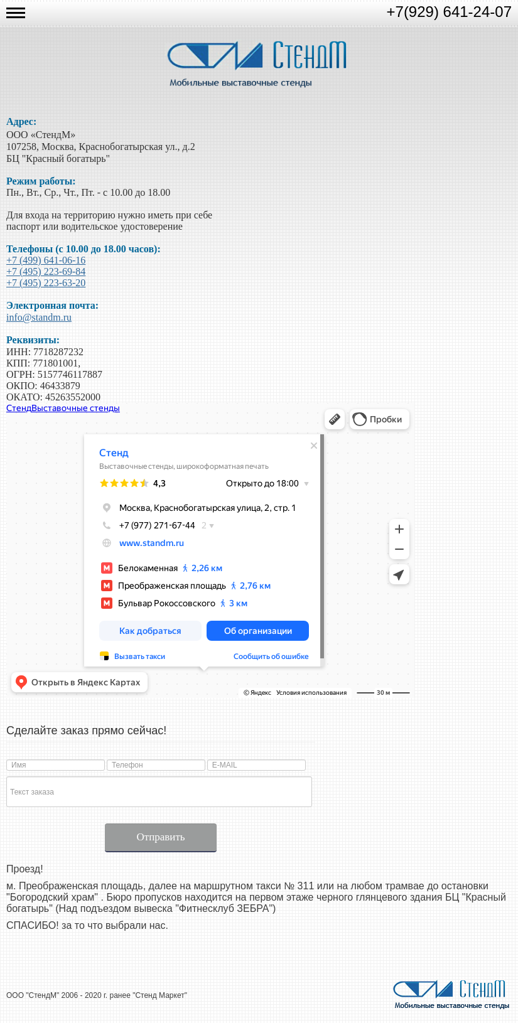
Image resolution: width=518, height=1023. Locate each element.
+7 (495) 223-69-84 (45, 271)
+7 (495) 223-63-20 (45, 282)
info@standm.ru (39, 317)
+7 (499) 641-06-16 (45, 260)
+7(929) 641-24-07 (449, 11)
